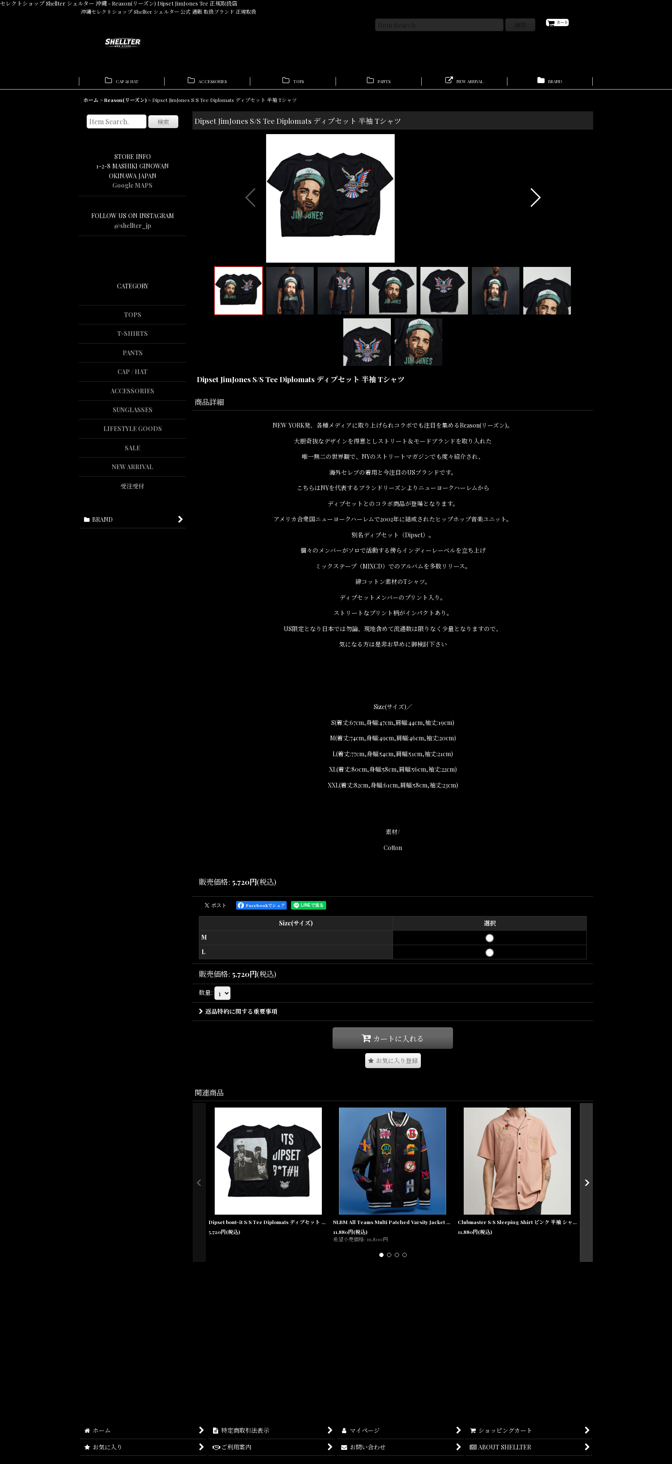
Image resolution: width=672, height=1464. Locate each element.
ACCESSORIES (132, 395)
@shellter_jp (132, 230)
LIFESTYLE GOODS (132, 433)
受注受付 (132, 490)
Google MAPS (132, 190)
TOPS (132, 318)
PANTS (133, 357)
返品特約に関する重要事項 (238, 1140)
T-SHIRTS (132, 338)
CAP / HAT (132, 376)
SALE (132, 452)
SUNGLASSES (133, 414)
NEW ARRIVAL (132, 471)
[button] (251, 264)
